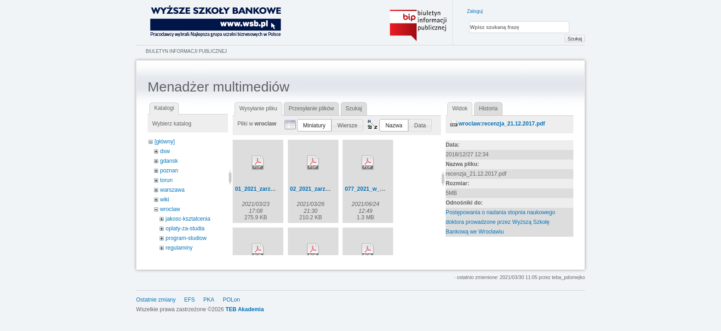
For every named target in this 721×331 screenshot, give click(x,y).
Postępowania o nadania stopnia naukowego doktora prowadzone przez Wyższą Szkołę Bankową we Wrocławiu (500, 222)
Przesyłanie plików (311, 108)
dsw (165, 151)
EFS (189, 300)
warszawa (172, 190)
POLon (231, 300)
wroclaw (170, 209)
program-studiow (186, 238)
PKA (208, 300)
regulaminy (179, 248)
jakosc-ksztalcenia (188, 219)
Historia (488, 108)
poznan (169, 170)
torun (166, 180)
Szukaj (574, 38)
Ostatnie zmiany (156, 300)
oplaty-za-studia (185, 228)
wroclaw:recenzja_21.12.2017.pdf (501, 123)
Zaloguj (475, 11)
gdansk (169, 161)
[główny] (164, 141)
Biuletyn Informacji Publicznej (186, 51)
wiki (164, 199)
